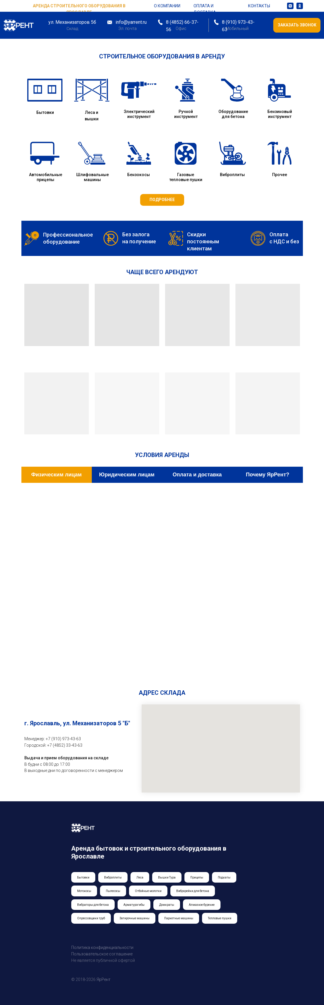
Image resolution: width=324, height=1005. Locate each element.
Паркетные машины (178, 918)
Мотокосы (84, 891)
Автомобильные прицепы (45, 177)
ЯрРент (103, 979)
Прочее (279, 174)
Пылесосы (113, 891)
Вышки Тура (167, 877)
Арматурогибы (134, 904)
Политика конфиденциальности (102, 947)
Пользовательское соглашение (102, 954)
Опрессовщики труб (91, 918)
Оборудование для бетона (233, 114)
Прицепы (196, 877)
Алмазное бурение (202, 904)
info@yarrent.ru (131, 22)
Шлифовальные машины (92, 177)
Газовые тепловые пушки (185, 177)
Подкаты (224, 877)
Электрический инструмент (139, 114)
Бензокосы (138, 174)
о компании (167, 6)
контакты (259, 6)
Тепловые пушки (219, 918)
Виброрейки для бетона (192, 891)
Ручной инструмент (186, 114)
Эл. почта (127, 28)
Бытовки (45, 112)
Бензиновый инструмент (279, 114)
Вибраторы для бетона (93, 904)
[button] (296, 25)
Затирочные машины (135, 918)
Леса (139, 877)
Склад (72, 28)
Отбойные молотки (148, 891)
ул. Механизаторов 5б (72, 22)
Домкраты (166, 904)
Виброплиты (232, 174)
